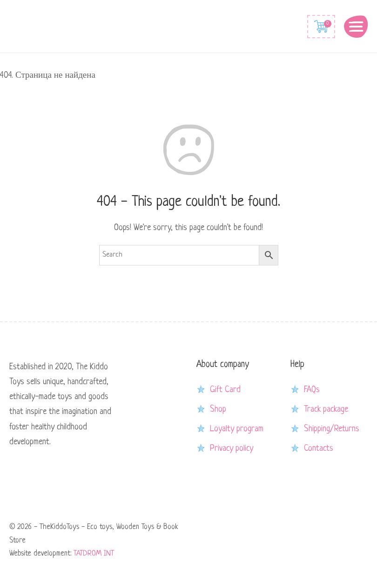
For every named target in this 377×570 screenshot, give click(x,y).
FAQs (312, 389)
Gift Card (225, 389)
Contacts (318, 448)
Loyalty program (236, 429)
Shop (218, 409)
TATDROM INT (94, 554)
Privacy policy (231, 448)
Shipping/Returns (331, 429)
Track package (326, 409)
